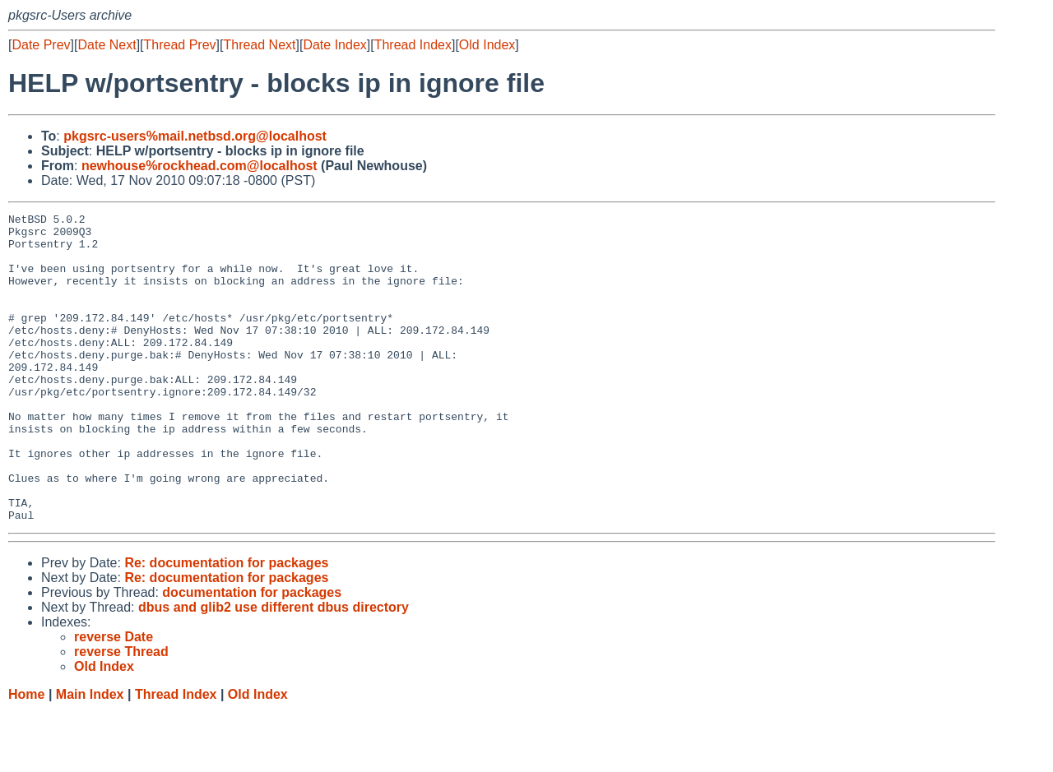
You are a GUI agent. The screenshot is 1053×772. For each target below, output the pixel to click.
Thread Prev (180, 45)
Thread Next (259, 45)
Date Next (106, 45)
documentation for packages (251, 654)
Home (26, 756)
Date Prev (41, 45)
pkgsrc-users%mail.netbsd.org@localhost (195, 136)
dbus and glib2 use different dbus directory (273, 669)
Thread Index (413, 45)
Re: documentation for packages (226, 624)
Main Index (90, 756)
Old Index (487, 45)
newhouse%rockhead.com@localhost (199, 166)
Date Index (334, 45)
